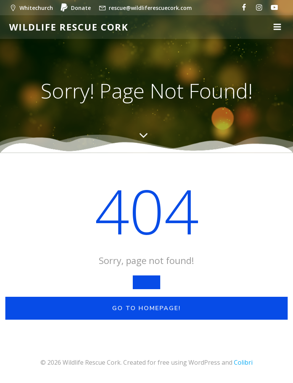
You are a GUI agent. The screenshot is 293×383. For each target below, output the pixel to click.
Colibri (243, 362)
